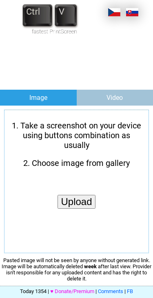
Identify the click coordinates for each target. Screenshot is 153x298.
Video (114, 98)
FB (130, 291)
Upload (76, 201)
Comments (110, 291)
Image (38, 98)
